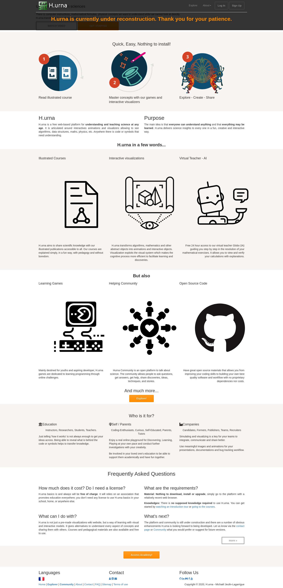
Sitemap (106, 584)
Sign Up (236, 5)
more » (233, 540)
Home (42, 584)
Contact (88, 584)
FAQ (97, 584)
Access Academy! (141, 554)
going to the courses (203, 506)
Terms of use (120, 584)
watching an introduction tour (172, 506)
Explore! (141, 398)
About (207, 5)
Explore (193, 5)
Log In (221, 5)
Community (159, 529)
